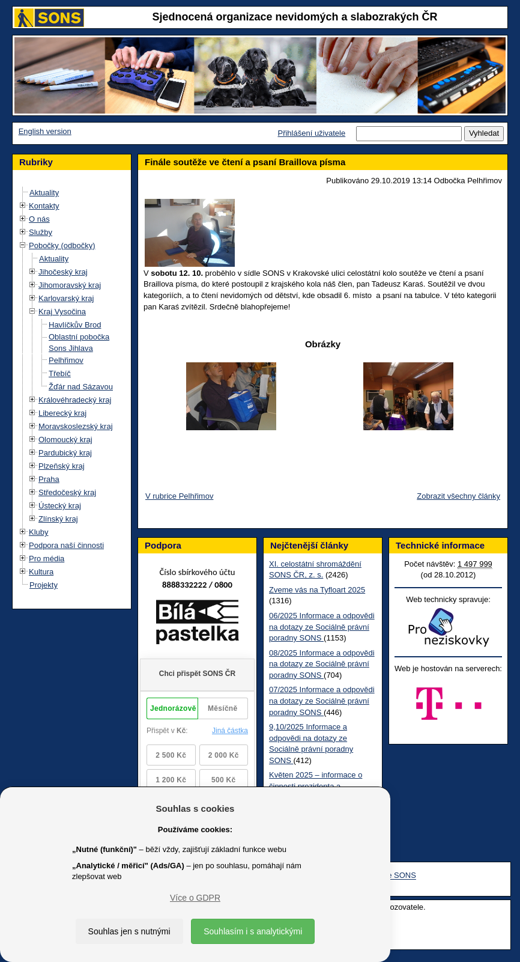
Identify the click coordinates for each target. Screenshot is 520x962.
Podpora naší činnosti (66, 545)
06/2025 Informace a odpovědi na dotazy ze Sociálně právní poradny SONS (322, 626)
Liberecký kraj (62, 413)
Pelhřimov (66, 360)
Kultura (41, 571)
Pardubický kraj (65, 452)
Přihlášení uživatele (311, 133)
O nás (39, 219)
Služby (40, 232)
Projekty (43, 584)
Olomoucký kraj (65, 439)
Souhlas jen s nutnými (129, 931)
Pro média (46, 558)
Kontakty (44, 205)
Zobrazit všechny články (458, 496)
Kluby (39, 532)
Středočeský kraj (67, 492)
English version (45, 131)
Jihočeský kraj (63, 271)
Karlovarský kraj (66, 298)
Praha (48, 479)
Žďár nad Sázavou (81, 386)
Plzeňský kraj (61, 465)
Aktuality (44, 192)
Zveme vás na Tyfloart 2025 (317, 589)
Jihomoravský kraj (69, 285)
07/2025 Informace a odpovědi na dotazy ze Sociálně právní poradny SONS (322, 700)
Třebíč (60, 373)
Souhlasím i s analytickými (253, 931)
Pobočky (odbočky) (62, 245)
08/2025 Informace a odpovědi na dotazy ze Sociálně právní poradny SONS (322, 664)
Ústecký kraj (59, 505)
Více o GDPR (195, 898)
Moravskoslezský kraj (75, 426)
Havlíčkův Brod (75, 324)
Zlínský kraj (58, 518)
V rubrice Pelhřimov (179, 496)
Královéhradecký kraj (74, 399)
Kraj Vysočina (62, 311)
